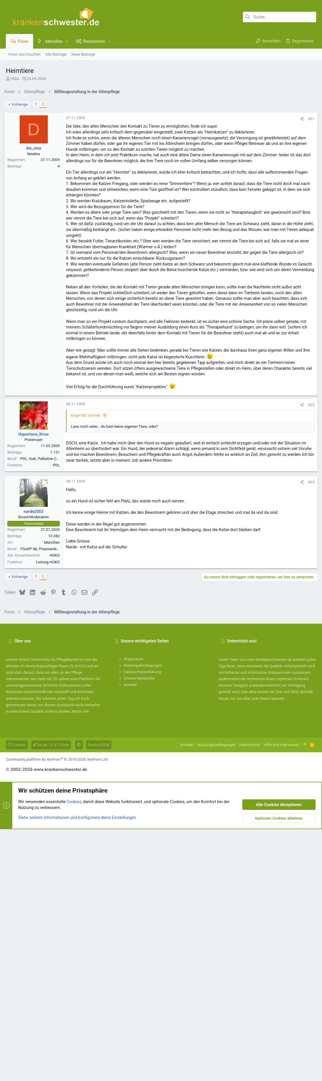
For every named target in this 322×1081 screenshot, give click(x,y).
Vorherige (21, 186)
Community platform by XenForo (57, 1011)
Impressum (133, 911)
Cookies (17, 996)
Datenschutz (249, 996)
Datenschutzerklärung (142, 923)
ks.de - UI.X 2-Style (51, 996)
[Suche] (279, 17)
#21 (309, 201)
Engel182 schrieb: (87, 582)
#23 (309, 649)
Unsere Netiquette (139, 930)
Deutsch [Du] (98, 996)
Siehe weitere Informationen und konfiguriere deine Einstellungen (77, 1069)
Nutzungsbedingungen (143, 917)
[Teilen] (300, 200)
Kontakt (130, 936)
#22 (309, 571)
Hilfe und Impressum (281, 996)
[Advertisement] (161, 138)
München (53, 709)
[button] (67, 41)
